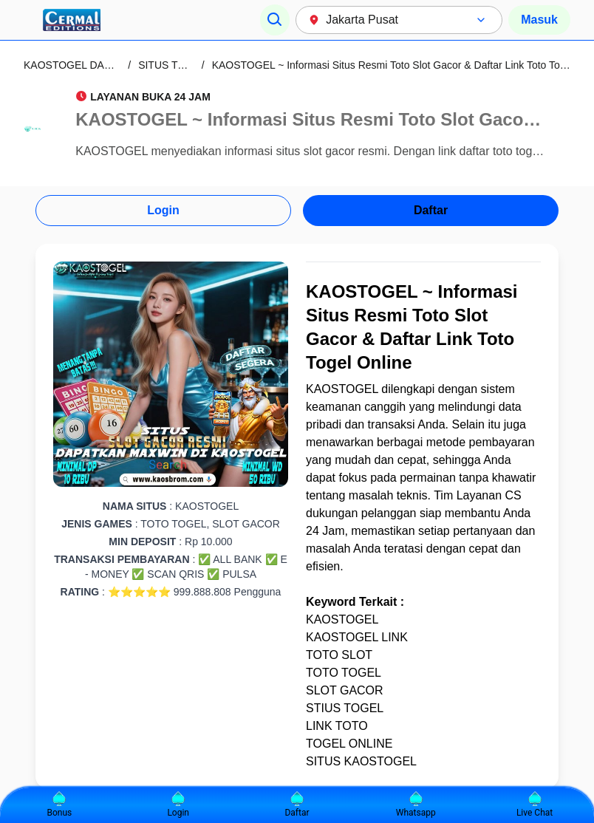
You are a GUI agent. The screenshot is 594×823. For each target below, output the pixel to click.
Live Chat (534, 804)
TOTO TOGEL (343, 672)
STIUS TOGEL (344, 708)
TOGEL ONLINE (349, 743)
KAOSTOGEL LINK (357, 637)
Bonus (59, 804)
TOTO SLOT (339, 655)
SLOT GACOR (344, 690)
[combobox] (399, 20)
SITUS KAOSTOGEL (361, 761)
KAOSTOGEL (342, 389)
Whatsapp (416, 804)
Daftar (431, 210)
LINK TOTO (337, 726)
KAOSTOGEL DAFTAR (77, 65)
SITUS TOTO (168, 65)
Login (163, 210)
